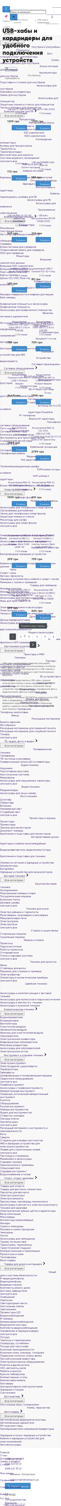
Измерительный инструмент (17, 1090)
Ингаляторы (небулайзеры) (16, 1220)
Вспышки (5, 805)
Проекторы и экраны (27, 818)
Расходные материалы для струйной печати (28, 731)
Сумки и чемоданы (11, 1226)
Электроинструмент (13, 1063)
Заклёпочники (9, 1121)
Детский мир (10, 1396)
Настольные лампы (12, 1306)
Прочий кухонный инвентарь (17, 1358)
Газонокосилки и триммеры (17, 1165)
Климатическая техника (17, 1009)
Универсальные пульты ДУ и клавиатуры (25, 761)
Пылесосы (6, 943)
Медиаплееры (9, 790)
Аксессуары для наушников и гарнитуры (25, 780)
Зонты (4, 1235)
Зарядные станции (12, 1389)
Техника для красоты (28, 961)
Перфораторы (9, 1069)
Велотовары (8, 1260)
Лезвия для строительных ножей (20, 1149)
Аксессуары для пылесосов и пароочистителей (30, 999)
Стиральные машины (13, 933)
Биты (3, 1134)
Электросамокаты (11, 1198)
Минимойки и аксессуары (16, 1158)
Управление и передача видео (19, 1330)
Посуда (4, 1337)
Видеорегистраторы (13, 1324)
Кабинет (30, 1492)
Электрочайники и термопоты (19, 912)
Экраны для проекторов (15, 827)
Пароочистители (11, 946)
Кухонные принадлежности (17, 1349)
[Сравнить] (22, 132)
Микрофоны (7, 777)
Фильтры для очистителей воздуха (21, 1032)
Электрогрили (9, 921)
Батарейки (7, 868)
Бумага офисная (10, 722)
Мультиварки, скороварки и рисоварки (24, 915)
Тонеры (5, 734)
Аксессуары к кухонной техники (20, 1005)
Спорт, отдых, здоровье (17, 1178)
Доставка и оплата (12, 1458)
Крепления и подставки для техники (24, 855)
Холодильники (9, 890)
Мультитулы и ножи (12, 1254)
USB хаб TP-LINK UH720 (43, 109)
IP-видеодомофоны (12, 1278)
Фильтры (11, 69)
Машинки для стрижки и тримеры (21, 971)
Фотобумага (7, 725)
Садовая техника (11, 1161)
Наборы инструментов (14, 1109)
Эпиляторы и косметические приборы (24, 977)
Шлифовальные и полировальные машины (26, 1075)
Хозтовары (6, 1383)
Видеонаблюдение (12, 1315)
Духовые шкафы (10, 902)
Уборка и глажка (22, 940)
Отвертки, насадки (12, 1115)
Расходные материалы (30, 718)
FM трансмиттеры (11, 1425)
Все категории (12, 745)
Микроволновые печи (13, 918)
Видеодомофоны (10, 1281)
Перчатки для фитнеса (14, 1192)
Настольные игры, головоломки (19, 1404)
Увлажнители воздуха (13, 1029)
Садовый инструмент (13, 1171)
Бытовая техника (13, 875)
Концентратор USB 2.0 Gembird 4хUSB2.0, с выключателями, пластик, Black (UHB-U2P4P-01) (19, 541)
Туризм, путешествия (13, 1241)
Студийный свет (10, 811)
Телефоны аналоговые (14, 712)
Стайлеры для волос (13, 968)
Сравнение (30, 1478)
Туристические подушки (15, 1247)
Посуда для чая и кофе (14, 1346)
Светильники (8, 1309)
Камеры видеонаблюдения (16, 1321)
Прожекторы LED (10, 1312)
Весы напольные (10, 1213)
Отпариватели (9, 952)
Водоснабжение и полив (15, 1174)
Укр (7, 1498)
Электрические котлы (14, 1051)
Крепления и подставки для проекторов (25, 833)
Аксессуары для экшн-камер (18, 793)
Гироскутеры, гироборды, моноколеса (24, 1201)
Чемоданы (6, 1232)
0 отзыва (23, 113)
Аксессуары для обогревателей (20, 1048)
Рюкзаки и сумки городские (17, 1229)
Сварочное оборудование (16, 1078)
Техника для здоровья (13, 1207)
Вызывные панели (11, 1284)
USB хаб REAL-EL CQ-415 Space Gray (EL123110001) (19, 218)
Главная (4, 1452)
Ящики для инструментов (16, 1112)
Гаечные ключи (9, 1118)
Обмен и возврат (10, 1461)
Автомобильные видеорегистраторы (23, 1419)
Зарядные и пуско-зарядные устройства (26, 1434)
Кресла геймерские (12, 1374)
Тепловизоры (8, 1257)
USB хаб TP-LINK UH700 (19, 109)
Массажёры (7, 1216)
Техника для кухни (24, 908)
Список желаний (30, 1485)
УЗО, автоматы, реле (13, 1368)
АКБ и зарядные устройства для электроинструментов (20, 1145)
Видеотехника (20, 786)
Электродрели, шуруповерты (18, 1066)
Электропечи (8, 924)
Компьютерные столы (13, 1377)
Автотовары (10, 1411)
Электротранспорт (12, 1195)
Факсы (9, 715)
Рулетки (5, 1100)
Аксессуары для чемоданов (17, 1238)
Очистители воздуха (13, 1026)
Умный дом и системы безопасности (28, 1273)
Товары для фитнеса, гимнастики (20, 1189)
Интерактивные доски (29, 836)
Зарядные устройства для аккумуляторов (26, 872)
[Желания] (16, 132)
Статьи (4, 1464)
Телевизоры (7, 755)
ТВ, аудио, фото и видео (17, 741)
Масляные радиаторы (14, 1045)
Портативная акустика (14, 771)
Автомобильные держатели (17, 1422)
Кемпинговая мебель (12, 1380)
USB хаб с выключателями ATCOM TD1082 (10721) (43, 218)
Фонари (5, 1223)
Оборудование (9, 1103)
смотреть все (8, 737)
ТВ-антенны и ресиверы (15, 758)
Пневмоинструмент (12, 1084)
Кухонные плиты (10, 899)
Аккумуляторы (9, 865)
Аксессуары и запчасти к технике (21, 1002)
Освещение (7, 1296)
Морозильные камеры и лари (18, 893)
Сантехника (7, 1392)
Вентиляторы (8, 1023)
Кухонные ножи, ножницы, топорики (22, 1352)
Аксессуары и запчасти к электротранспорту (29, 1204)
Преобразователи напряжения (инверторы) (27, 1428)
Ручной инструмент (12, 1106)
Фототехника (18, 796)
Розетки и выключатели (14, 1365)
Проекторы (7, 821)
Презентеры (7, 824)
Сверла (5, 1137)
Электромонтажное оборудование (22, 1361)
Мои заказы (30, 1471)
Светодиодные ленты (13, 1303)
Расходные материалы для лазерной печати (28, 728)
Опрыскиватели (10, 1168)
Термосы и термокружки (15, 1340)
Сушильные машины (12, 937)
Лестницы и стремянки (14, 1155)
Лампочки (6, 1300)
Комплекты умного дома (15, 1287)
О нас (3, 1455)
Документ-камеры (11, 830)
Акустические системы (14, 774)
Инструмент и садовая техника (22, 1055)
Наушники (6, 768)
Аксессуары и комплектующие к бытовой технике (30, 992)
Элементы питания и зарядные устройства (28, 861)
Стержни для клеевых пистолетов (21, 1140)
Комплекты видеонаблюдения (18, 1327)
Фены (3, 965)
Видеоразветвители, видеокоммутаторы (26, 848)
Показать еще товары (33, 626)
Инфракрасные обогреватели (18, 1042)
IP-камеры (6, 1318)
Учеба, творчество (25, 1407)
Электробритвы (10, 974)
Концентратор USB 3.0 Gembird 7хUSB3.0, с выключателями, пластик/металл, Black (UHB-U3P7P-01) (43, 541)
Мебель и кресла (10, 1371)
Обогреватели (9, 1035)
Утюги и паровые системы (16, 955)
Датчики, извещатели (13, 1290)
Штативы (5, 799)
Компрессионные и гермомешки (20, 1250)
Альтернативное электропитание (21, 1386)
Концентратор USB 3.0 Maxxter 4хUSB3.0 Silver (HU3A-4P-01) (19, 593)
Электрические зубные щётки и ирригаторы (28, 1210)
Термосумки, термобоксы (16, 1244)
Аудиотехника (19, 765)
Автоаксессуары (10, 1444)
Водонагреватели (11, 1017)
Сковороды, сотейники (14, 1343)
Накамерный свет (11, 808)
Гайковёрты (7, 1072)
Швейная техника (23, 983)
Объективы (7, 802)
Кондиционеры (9, 1020)
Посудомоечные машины (15, 896)
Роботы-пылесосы (11, 949)
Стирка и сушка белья (29, 930)
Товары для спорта (12, 1186)
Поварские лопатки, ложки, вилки (21, 1355)
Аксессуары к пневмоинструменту (21, 1087)
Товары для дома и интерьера (21, 1264)
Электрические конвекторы (17, 1039)
